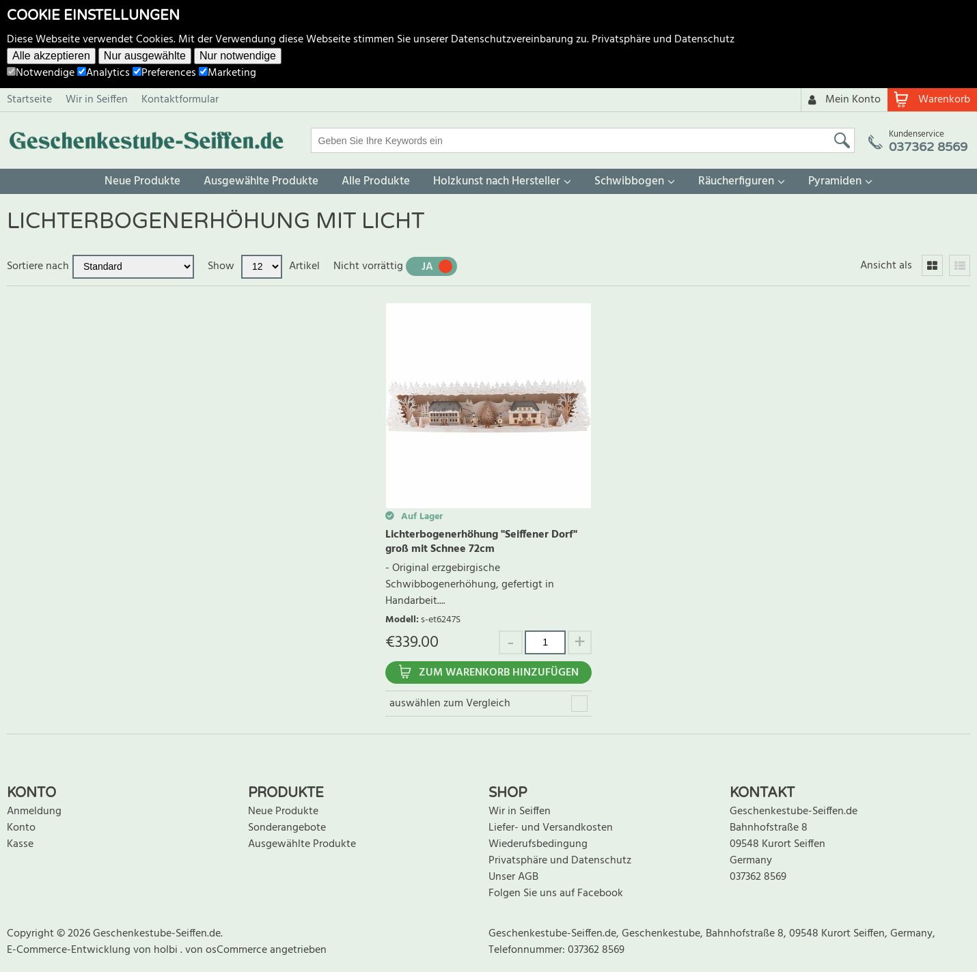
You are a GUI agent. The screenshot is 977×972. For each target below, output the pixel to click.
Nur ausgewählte (145, 55)
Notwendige (40, 73)
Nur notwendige (237, 55)
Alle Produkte (376, 181)
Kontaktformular (180, 100)
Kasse (20, 844)
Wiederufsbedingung (538, 844)
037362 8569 (758, 877)
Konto (21, 828)
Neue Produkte (142, 181)
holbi (167, 950)
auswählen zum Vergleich (449, 703)
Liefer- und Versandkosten (550, 828)
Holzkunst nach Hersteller (496, 181)
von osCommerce (227, 950)
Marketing (227, 73)
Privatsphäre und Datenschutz (663, 39)
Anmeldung (34, 811)
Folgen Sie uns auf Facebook (555, 893)
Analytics (103, 73)
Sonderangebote (287, 828)
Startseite (29, 100)
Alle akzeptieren (51, 55)
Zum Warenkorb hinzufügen (499, 673)
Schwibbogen (629, 181)
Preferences (164, 73)
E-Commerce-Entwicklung (70, 950)
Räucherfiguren (736, 181)
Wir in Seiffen (97, 100)
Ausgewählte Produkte (261, 181)
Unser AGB (513, 877)
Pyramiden (835, 181)
